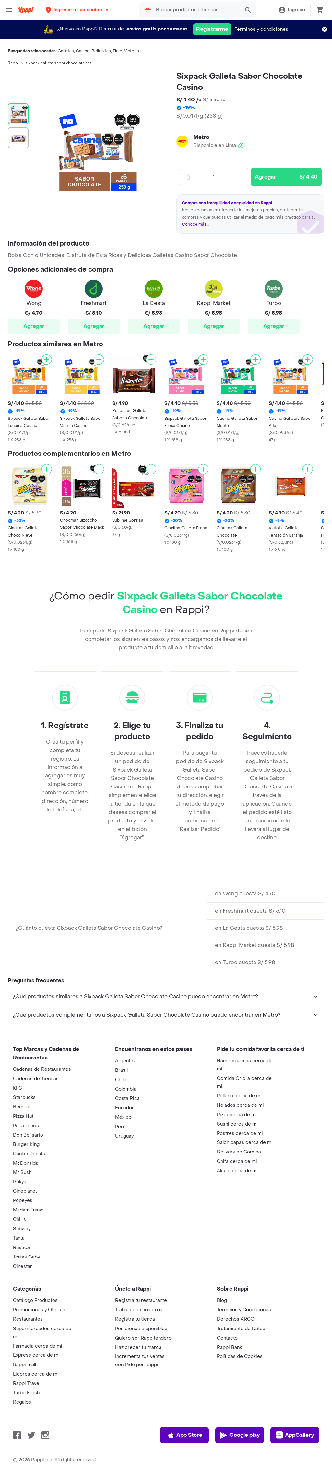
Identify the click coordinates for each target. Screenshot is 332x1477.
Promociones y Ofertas (39, 1310)
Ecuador (124, 1108)
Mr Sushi (23, 1172)
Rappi (13, 62)
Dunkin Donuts (29, 1154)
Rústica (21, 1248)
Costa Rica (127, 1098)
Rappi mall (24, 1365)
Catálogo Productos (35, 1300)
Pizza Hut (23, 1116)
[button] (77, 10)
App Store (184, 1435)
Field (117, 50)
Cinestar (22, 1266)
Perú (120, 1127)
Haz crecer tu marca (138, 1347)
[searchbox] (196, 10)
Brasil (121, 1070)
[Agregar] (47, 359)
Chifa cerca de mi (237, 1161)
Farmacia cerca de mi (37, 1346)
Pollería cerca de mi (239, 1096)
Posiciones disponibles (141, 1329)
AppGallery (295, 1435)
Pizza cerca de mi (237, 1115)
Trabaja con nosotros (138, 1310)
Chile (120, 1080)
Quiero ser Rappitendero (143, 1338)
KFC (17, 1088)
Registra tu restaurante (141, 1300)
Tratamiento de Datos (241, 1329)
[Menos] (188, 177)
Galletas (66, 50)
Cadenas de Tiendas (36, 1079)
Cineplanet (25, 1191)
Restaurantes (28, 1319)
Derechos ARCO (236, 1319)
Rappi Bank (229, 1347)
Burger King (26, 1144)
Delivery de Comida (239, 1152)
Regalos (22, 1402)
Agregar (33, 326)
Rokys (19, 1182)
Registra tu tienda (135, 1319)
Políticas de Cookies (240, 1356)
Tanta (19, 1238)
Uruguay (124, 1136)
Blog (222, 1300)
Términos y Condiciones (244, 1310)
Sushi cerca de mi (237, 1124)
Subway (21, 1229)
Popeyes (22, 1201)
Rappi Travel (26, 1383)
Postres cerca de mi (240, 1133)
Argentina (126, 1061)
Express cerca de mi (36, 1355)
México (123, 1117)
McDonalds (25, 1163)
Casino (82, 50)
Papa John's (26, 1126)
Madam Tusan (28, 1210)
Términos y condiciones (261, 29)
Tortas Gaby (26, 1257)
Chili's (19, 1219)
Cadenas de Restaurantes (42, 1069)
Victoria (131, 50)
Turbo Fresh (26, 1393)
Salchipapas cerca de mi (245, 1143)
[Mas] (238, 177)
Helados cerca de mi (240, 1105)
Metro (201, 137)
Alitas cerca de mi (237, 1171)
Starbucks (24, 1097)
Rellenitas (101, 50)
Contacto (227, 1338)
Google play (240, 1435)
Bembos (22, 1107)
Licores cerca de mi (36, 1374)
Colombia (125, 1089)
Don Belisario (28, 1135)
